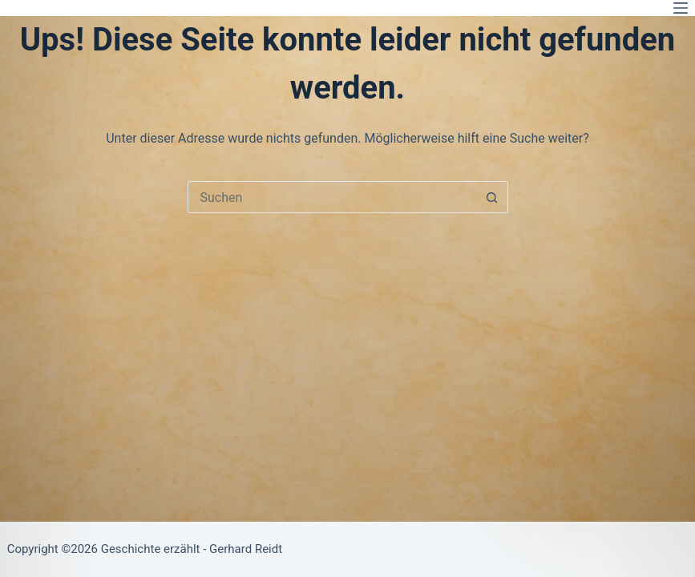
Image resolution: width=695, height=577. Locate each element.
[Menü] (680, 8)
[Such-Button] (492, 197)
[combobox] (332, 197)
